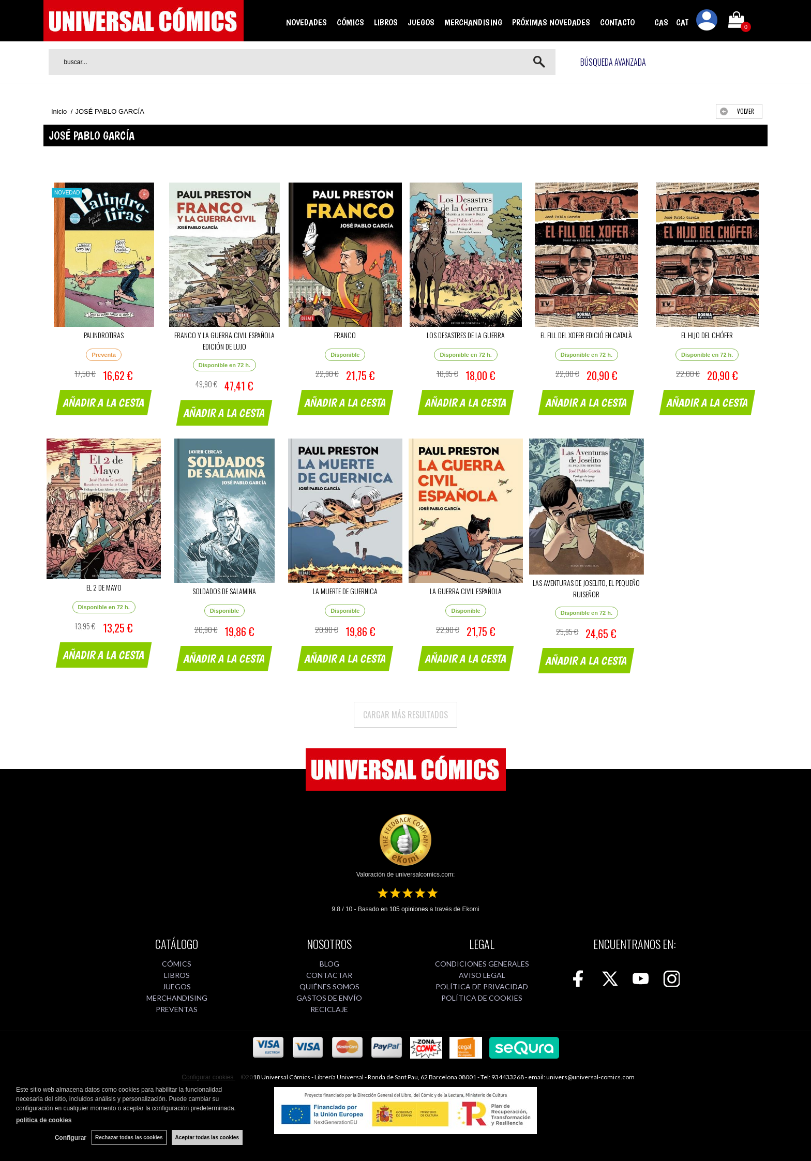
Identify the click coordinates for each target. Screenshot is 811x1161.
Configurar (70, 1137)
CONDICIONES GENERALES (482, 963)
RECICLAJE (329, 1009)
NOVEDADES (306, 22)
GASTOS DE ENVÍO (329, 997)
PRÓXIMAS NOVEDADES (551, 22)
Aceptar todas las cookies (207, 1137)
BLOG (329, 963)
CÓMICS (350, 22)
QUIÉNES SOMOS (329, 986)
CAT (682, 22)
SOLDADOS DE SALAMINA (224, 590)
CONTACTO (617, 22)
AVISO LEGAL (482, 975)
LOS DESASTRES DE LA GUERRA (466, 334)
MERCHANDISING (473, 22)
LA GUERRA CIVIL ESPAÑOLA (466, 590)
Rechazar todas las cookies (129, 1137)
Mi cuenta (707, 21)
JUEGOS (421, 22)
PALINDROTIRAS (104, 334)
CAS (661, 22)
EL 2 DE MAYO (104, 587)
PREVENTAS (177, 1009)
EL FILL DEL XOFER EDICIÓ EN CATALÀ (586, 334)
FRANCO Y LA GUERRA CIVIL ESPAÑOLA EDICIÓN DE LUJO (224, 340)
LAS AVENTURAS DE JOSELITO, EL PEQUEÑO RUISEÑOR (586, 588)
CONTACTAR (329, 975)
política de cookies (43, 1120)
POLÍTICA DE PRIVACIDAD (481, 986)
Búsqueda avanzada (613, 62)
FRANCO (345, 334)
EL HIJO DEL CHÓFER (707, 334)
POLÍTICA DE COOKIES (481, 997)
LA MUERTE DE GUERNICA (345, 590)
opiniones (408, 909)
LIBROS (386, 22)
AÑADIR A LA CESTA (104, 402)
